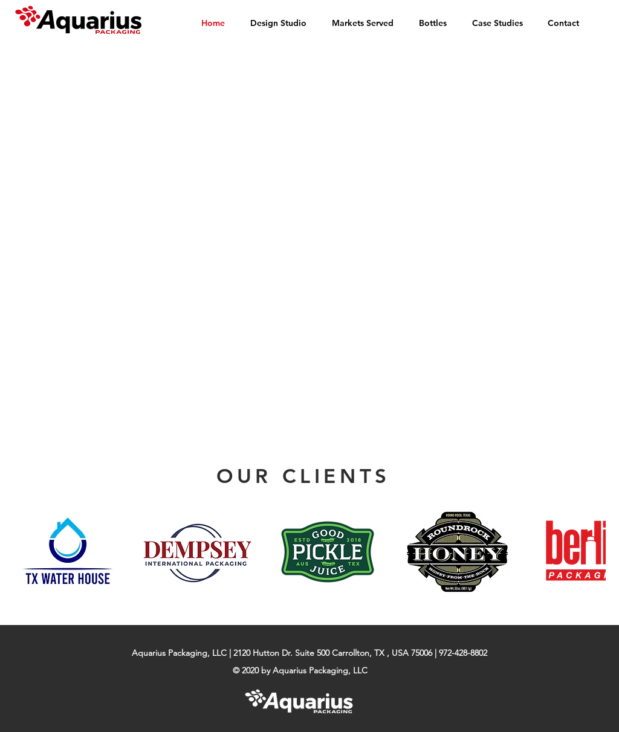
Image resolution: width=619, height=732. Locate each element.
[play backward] (28, 551)
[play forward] (590, 551)
